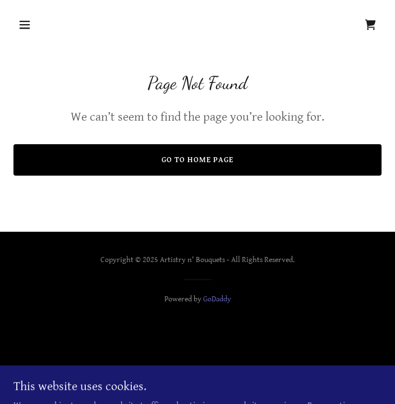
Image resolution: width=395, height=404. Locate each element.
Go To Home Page (197, 159)
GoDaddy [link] (217, 299)
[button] (40, 24)
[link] (370, 24)
